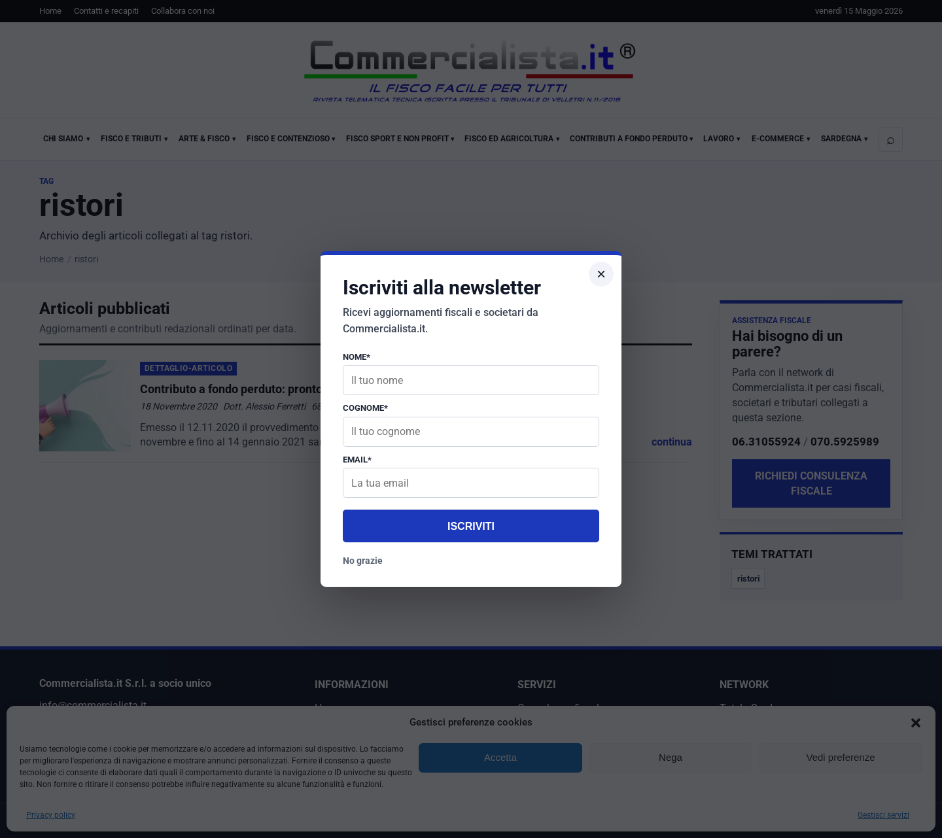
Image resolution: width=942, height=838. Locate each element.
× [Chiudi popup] (601, 274)
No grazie (363, 560)
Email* (357, 459)
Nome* (356, 357)
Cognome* (365, 408)
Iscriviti (471, 526)
